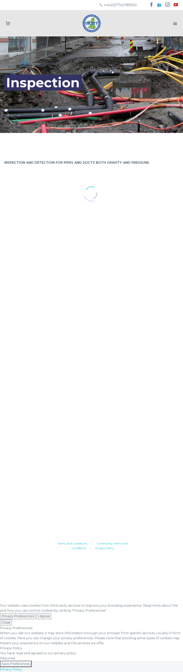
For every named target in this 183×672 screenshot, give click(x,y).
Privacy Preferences (18, 616)
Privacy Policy (104, 548)
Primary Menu (175, 24)
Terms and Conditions (72, 543)
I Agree (44, 616)
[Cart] (7, 23)
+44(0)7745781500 (120, 5)
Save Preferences (16, 664)
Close (6, 622)
